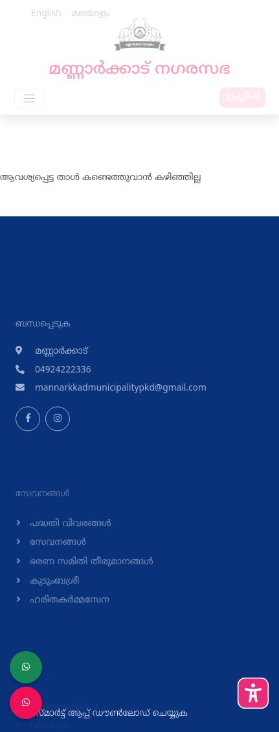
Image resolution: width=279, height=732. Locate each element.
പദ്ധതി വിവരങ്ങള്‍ (69, 554)
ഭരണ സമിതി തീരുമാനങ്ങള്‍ (90, 593)
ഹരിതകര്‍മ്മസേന (68, 631)
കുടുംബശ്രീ (53, 612)
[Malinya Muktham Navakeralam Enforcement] (26, 703)
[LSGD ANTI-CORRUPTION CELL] (26, 667)
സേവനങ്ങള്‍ (56, 574)
